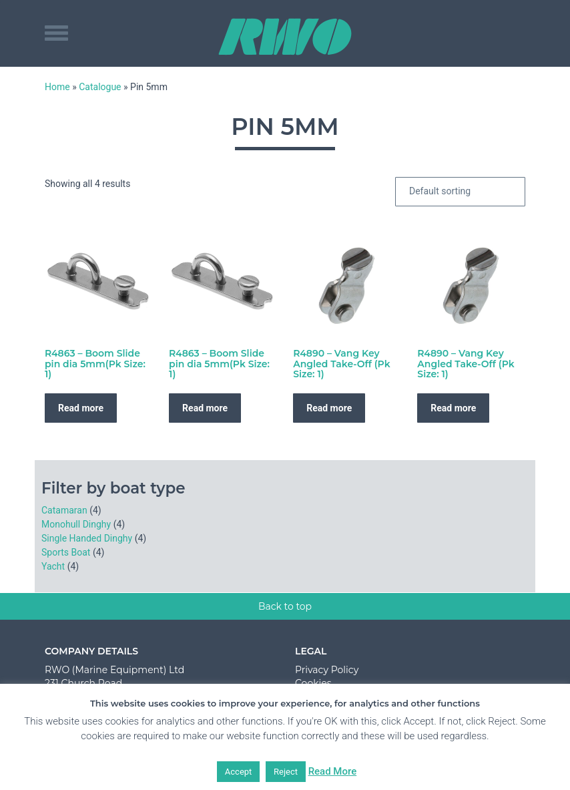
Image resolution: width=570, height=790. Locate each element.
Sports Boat (65, 552)
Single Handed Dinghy (86, 538)
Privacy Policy (326, 670)
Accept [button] (238, 772)
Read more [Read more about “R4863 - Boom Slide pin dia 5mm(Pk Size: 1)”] (80, 408)
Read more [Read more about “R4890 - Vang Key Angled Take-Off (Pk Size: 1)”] (329, 408)
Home (57, 86)
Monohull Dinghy (76, 524)
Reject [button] (286, 772)
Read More (332, 771)
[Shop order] (460, 191)
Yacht (53, 566)
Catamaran (64, 510)
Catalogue (100, 86)
